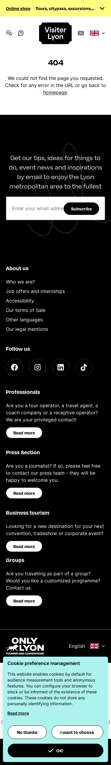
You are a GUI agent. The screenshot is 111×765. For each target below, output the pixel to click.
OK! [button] (55, 750)
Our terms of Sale (25, 310)
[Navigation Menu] (9, 33)
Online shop (18, 8)
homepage (55, 92)
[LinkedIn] (60, 367)
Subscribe (81, 209)
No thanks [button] (27, 732)
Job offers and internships (35, 291)
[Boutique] (81, 33)
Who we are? (20, 282)
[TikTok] (83, 367)
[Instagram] (37, 367)
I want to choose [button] (77, 732)
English (87, 646)
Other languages (24, 320)
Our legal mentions (27, 329)
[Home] (55, 33)
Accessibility (20, 301)
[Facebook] (14, 367)
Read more (24, 433)
